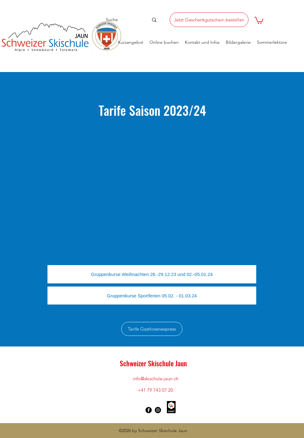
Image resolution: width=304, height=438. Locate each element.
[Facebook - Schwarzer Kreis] (148, 410)
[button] (258, 20)
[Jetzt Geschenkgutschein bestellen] (209, 19)
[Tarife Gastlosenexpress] (151, 329)
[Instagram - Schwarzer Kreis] (158, 410)
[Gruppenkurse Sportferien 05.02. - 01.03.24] (151, 296)
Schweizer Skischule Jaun (153, 363)
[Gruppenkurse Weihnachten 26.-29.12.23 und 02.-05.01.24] (151, 274)
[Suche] (122, 19)
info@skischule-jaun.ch (155, 379)
